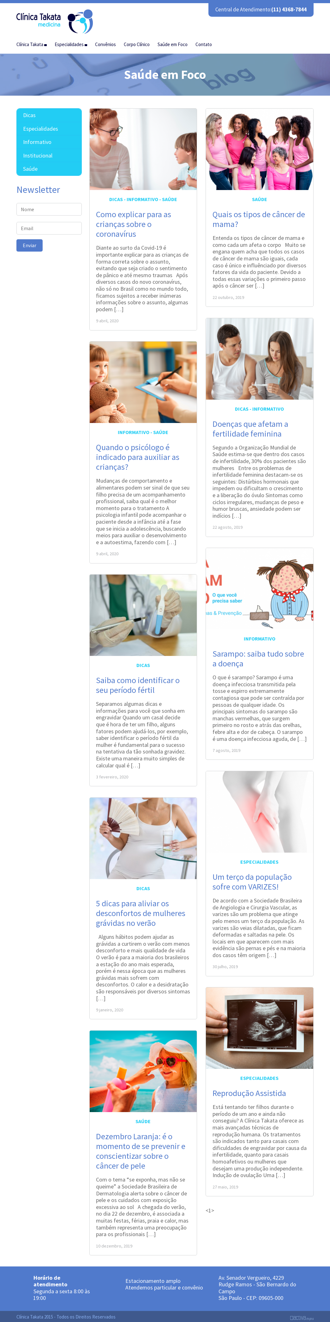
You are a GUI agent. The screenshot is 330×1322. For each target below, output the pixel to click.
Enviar (29, 243)
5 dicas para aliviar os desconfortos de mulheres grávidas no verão (140, 911)
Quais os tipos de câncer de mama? (259, 217)
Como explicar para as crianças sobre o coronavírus (133, 222)
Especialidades (259, 859)
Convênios (105, 42)
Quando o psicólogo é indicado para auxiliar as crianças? (137, 455)
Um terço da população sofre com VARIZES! (252, 879)
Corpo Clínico (137, 42)
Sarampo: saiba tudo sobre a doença (258, 656)
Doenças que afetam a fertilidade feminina (250, 426)
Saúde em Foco (173, 42)
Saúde (169, 197)
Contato (203, 42)
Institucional (37, 153)
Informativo (142, 197)
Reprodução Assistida (249, 1091)
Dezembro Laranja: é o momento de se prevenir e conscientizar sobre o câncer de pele (140, 1149)
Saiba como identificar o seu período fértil (138, 683)
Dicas (116, 197)
